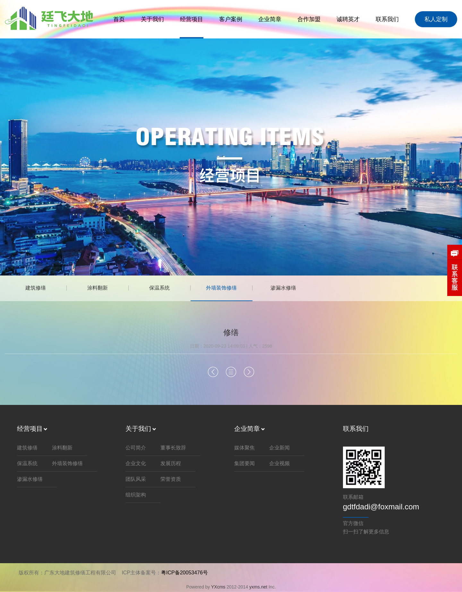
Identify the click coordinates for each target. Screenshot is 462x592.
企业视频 (279, 464)
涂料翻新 (101, 288)
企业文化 (135, 464)
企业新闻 (279, 448)
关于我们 (152, 19)
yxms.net (258, 587)
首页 (119, 19)
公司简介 (135, 448)
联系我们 (387, 19)
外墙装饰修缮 (229, 288)
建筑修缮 (37, 288)
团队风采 (135, 479)
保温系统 (165, 288)
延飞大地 (51, 18)
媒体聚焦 (244, 448)
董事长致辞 (173, 448)
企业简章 (269, 19)
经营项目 (191, 19)
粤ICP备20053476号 (184, 573)
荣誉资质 (170, 479)
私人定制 (436, 19)
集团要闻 (244, 464)
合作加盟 (309, 19)
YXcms (218, 587)
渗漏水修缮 (293, 288)
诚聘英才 (348, 19)
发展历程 (170, 464)
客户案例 (230, 19)
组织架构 (135, 495)
